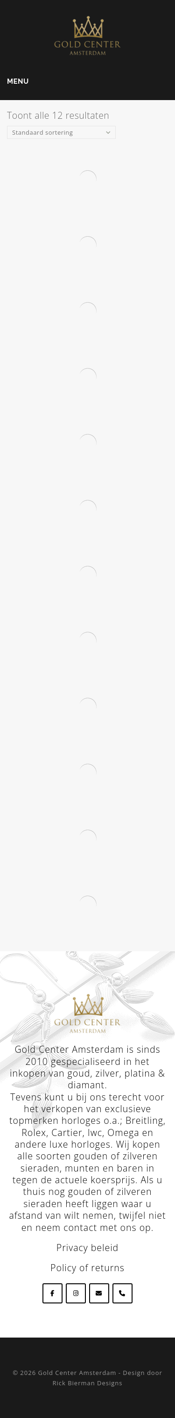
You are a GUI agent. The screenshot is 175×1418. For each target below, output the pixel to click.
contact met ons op (107, 1227)
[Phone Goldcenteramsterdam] (122, 1293)
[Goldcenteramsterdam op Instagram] (76, 1293)
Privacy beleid (87, 1247)
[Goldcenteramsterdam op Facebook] (52, 1293)
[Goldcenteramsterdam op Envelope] (99, 1293)
